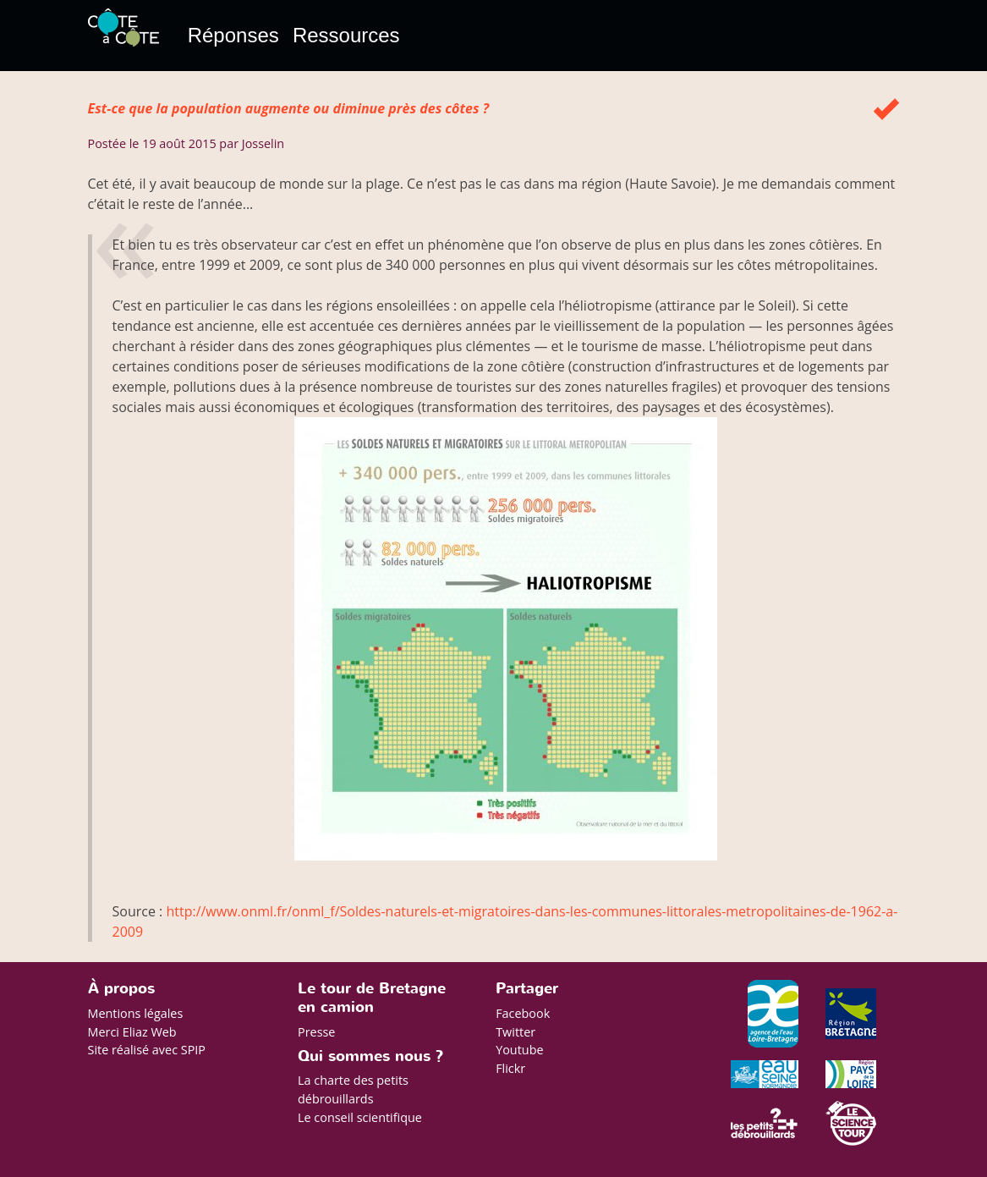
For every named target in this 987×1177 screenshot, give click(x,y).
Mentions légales (136, 1013)
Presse (316, 1032)
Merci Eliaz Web (132, 1032)
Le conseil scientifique (360, 1117)
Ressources (346, 35)
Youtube (519, 1050)
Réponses (233, 35)
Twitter (515, 1032)
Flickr (510, 1068)
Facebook (523, 1013)
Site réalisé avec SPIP (147, 1050)
